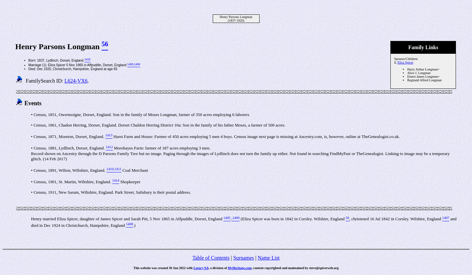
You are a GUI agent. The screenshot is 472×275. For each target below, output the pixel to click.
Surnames (243, 258)
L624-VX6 (76, 81)
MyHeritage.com (239, 268)
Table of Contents (211, 258)
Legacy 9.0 (200, 268)
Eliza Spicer (405, 62)
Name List (269, 258)
